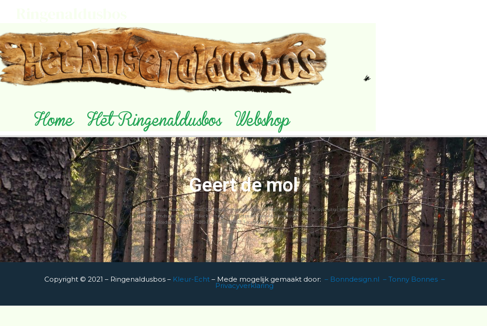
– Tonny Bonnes (410, 279)
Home (54, 123)
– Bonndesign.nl (352, 279)
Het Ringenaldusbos (154, 123)
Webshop (262, 123)
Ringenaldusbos (71, 13)
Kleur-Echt (192, 279)
